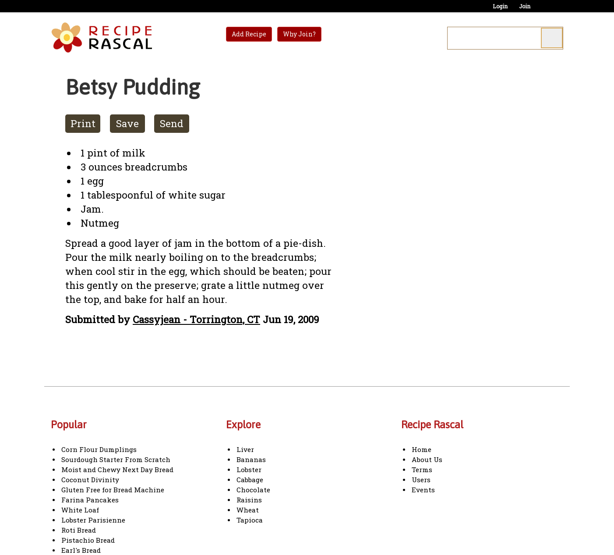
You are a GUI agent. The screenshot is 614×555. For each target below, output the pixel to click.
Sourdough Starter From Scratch (115, 459)
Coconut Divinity (90, 479)
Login (500, 6)
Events (423, 489)
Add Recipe (249, 34)
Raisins (249, 499)
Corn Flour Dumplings (99, 449)
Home (421, 449)
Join (524, 6)
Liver (245, 449)
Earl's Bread (81, 550)
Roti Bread (78, 530)
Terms (422, 469)
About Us (427, 459)
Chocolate (253, 489)
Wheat (247, 509)
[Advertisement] (420, 201)
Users (421, 479)
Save (127, 123)
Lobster (248, 469)
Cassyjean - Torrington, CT (196, 319)
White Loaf (80, 509)
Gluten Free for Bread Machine (112, 489)
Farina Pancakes (90, 499)
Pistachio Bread (88, 540)
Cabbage (249, 479)
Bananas (251, 459)
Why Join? (299, 34)
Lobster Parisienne (93, 520)
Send (171, 123)
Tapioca (249, 520)
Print (83, 123)
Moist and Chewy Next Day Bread (117, 469)
